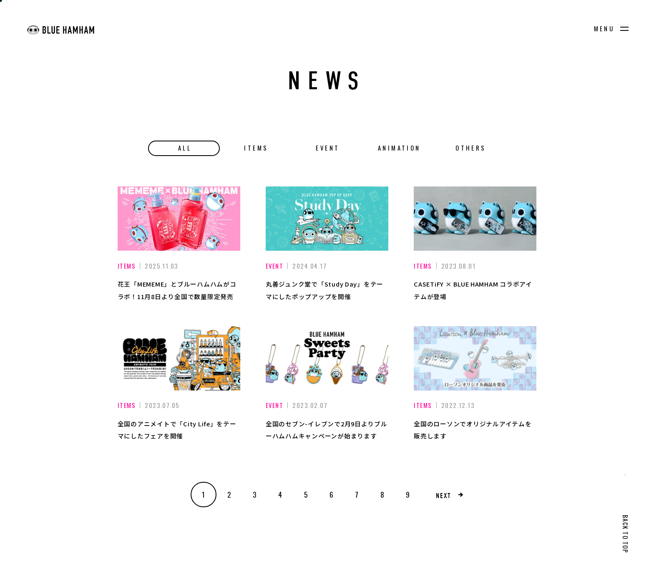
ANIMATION (399, 147)
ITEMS (256, 147)
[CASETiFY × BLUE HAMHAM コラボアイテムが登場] (475, 218)
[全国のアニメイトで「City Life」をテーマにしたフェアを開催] (179, 358)
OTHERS (470, 147)
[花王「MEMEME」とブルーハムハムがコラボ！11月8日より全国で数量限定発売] (179, 218)
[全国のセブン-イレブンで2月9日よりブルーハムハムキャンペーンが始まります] (327, 358)
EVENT (328, 147)
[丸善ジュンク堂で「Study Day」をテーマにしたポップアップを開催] (327, 218)
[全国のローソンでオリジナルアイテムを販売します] (475, 358)
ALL (184, 147)
